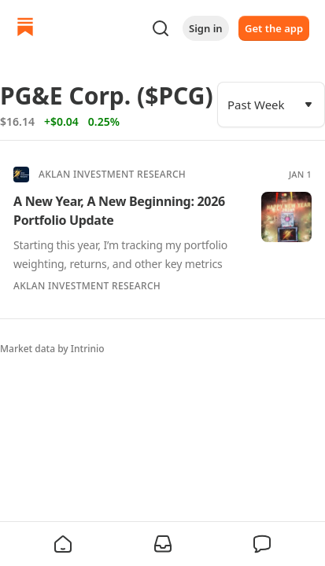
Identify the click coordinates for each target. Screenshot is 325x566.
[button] (63, 544)
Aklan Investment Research (112, 174)
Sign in (206, 28)
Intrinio (88, 348)
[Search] (160, 28)
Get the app (274, 28)
